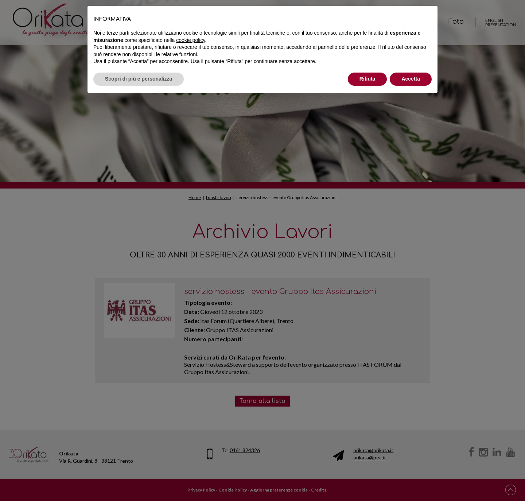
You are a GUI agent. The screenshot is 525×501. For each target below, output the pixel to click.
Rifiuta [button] (367, 79)
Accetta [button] (410, 79)
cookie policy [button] (190, 40)
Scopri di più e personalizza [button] (138, 79)
